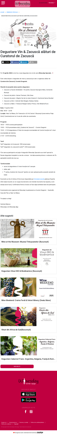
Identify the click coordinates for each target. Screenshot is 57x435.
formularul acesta (39, 179)
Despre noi (3, 422)
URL (31, 62)
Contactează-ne (13, 422)
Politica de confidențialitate (37, 422)
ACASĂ (2, 12)
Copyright (16, 424)
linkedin (23, 62)
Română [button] (51, 3)
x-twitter (5, 62)
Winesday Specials (12, 12)
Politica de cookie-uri (6, 424)
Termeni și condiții (23, 422)
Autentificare (43, 2)
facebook (15, 62)
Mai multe (17, 366)
